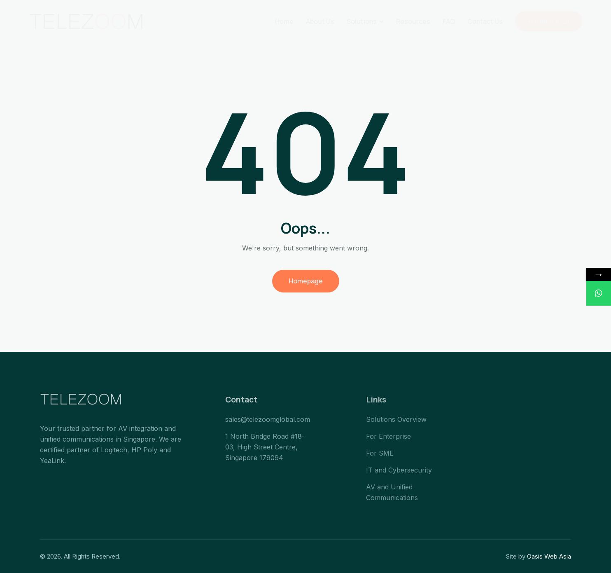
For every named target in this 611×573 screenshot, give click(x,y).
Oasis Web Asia (549, 556)
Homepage (306, 280)
